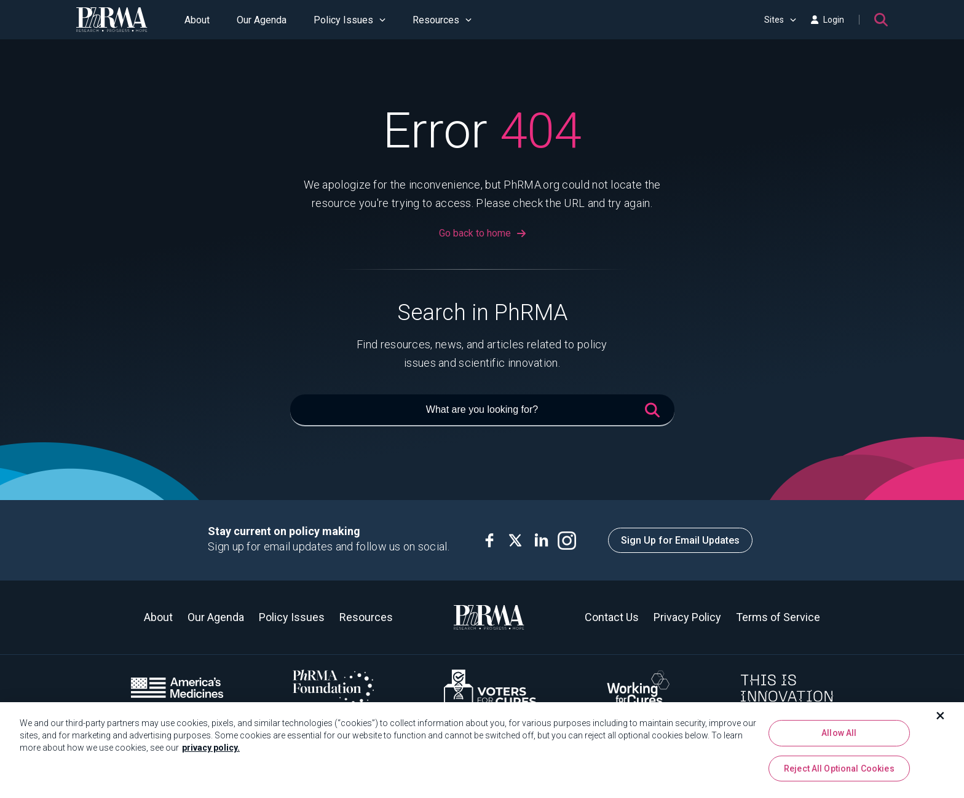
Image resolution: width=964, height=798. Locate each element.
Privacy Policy (687, 617)
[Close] (940, 722)
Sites (780, 20)
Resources (442, 20)
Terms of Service (778, 617)
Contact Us (612, 617)
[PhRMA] (112, 19)
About (197, 20)
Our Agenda (261, 20)
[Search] (881, 19)
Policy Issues (349, 20)
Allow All (838, 739)
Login (827, 20)
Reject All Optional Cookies (839, 774)
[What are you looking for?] (482, 410)
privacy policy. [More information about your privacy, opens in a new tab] (211, 754)
